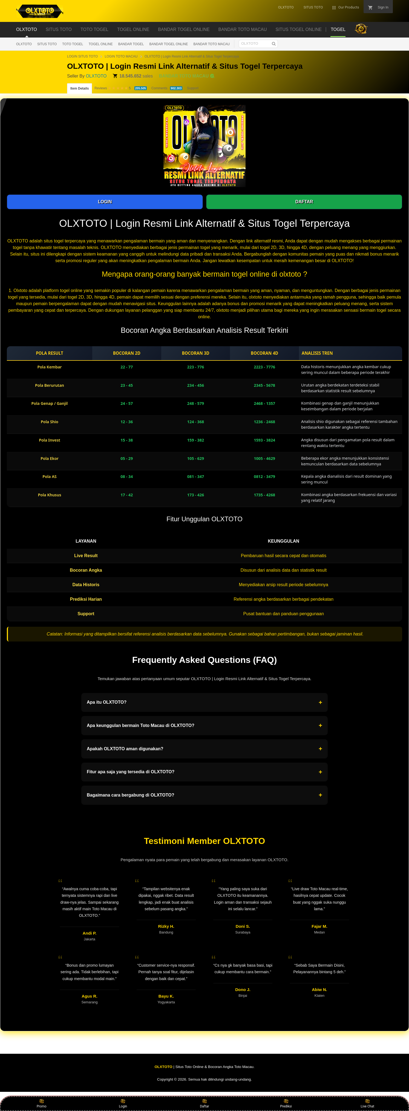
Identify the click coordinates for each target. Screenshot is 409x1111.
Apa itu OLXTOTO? (204, 702)
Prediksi (286, 1103)
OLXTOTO (24, 44)
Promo (42, 1103)
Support (192, 88)
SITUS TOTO (47, 44)
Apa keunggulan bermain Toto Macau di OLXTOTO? (204, 725)
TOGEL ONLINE (101, 44)
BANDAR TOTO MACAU (212, 44)
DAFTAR (304, 201)
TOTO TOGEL (72, 44)
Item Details (79, 88)
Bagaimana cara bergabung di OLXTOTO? (204, 795)
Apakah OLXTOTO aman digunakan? (204, 749)
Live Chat (367, 1103)
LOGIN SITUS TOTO (82, 56)
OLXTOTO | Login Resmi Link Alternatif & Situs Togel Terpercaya (192, 56)
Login (123, 1103)
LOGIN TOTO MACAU (121, 56)
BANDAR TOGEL (131, 44)
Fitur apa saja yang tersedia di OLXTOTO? (204, 772)
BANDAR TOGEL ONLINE (168, 44)
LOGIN (105, 201)
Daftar (204, 1103)
